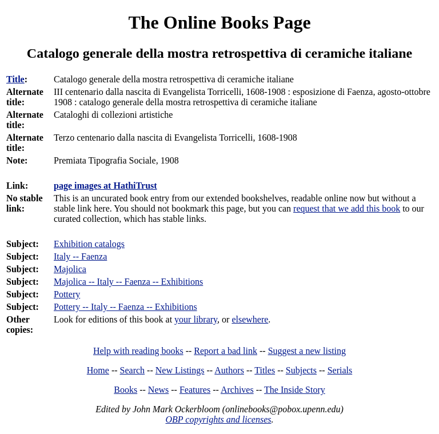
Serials (340, 370)
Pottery (67, 294)
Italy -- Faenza (80, 256)
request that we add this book (346, 208)
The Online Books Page (219, 22)
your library (195, 319)
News (158, 390)
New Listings (180, 370)
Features (194, 390)
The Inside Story (294, 390)
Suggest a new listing (307, 351)
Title (15, 79)
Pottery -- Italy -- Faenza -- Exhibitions (125, 307)
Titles (264, 370)
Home (98, 370)
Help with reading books (138, 351)
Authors (229, 370)
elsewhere (250, 319)
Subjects (301, 370)
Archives (237, 390)
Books (125, 390)
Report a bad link (225, 351)
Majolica (70, 269)
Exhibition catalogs (89, 244)
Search (132, 370)
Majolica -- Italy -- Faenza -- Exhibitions (128, 281)
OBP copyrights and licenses (218, 419)
